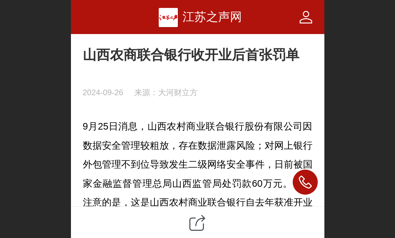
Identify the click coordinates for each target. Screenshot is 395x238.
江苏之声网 (212, 16)
